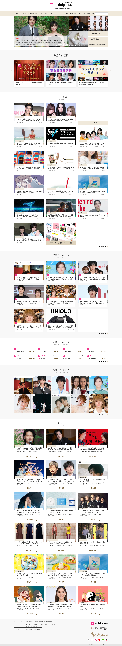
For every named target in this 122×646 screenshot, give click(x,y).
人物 (84, 13)
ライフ (47, 13)
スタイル (23, 13)
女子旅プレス (90, 13)
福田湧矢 (68, 351)
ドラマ (79, 13)
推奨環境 (36, 621)
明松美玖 (44, 351)
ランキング (73, 13)
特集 (67, 13)
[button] (111, 73)
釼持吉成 (92, 351)
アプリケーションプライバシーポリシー (23, 624)
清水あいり (92, 358)
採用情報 (41, 621)
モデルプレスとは (24, 621)
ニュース (17, 13)
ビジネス (53, 13)
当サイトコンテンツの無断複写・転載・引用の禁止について (28, 627)
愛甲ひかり (20, 351)
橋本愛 (19, 358)
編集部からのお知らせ (49, 621)
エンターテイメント (33, 13)
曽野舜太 (44, 358)
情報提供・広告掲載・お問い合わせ (42, 624)
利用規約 (31, 621)
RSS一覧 (53, 624)
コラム (42, 13)
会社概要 (16, 621)
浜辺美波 (68, 358)
